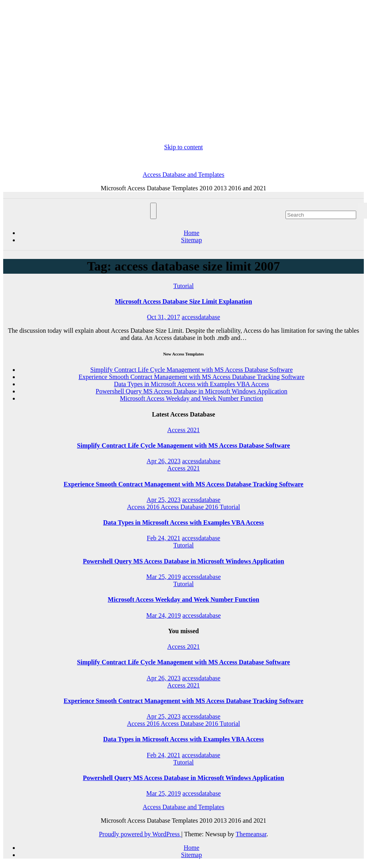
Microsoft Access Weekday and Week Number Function (191, 398)
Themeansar (251, 834)
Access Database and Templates (183, 174)
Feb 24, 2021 (164, 538)
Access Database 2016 (190, 507)
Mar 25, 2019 (163, 576)
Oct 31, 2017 (163, 317)
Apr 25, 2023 (164, 499)
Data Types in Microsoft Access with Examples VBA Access (191, 384)
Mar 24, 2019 (163, 615)
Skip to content (183, 147)
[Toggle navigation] (153, 211)
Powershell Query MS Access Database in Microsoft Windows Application (192, 391)
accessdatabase (201, 317)
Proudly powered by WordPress (140, 834)
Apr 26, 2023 (164, 461)
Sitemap (191, 240)
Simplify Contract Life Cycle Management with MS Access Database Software (191, 369)
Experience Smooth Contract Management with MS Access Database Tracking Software (192, 376)
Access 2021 (183, 430)
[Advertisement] (183, 73)
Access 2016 (144, 507)
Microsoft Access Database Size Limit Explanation (183, 301)
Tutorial (183, 285)
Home (191, 232)
